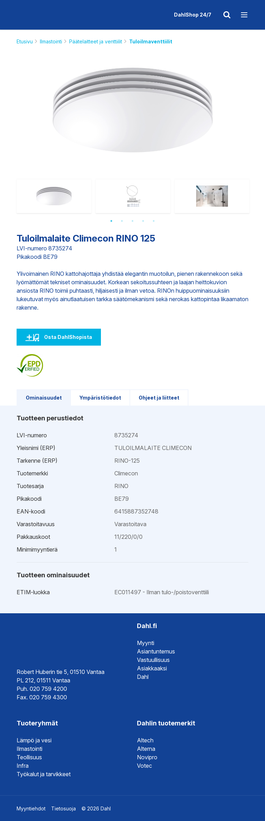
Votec (144, 765)
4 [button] (143, 221)
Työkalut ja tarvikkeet (44, 774)
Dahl (143, 676)
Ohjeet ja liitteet (159, 398)
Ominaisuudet (44, 398)
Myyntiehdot (31, 808)
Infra (23, 765)
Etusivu (25, 41)
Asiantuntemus (156, 651)
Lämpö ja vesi (34, 740)
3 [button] (132, 221)
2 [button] (122, 221)
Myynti (145, 642)
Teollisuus (29, 757)
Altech (145, 740)
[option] (133, 110)
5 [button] (153, 221)
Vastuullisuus (153, 659)
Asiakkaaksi (152, 668)
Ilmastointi (51, 41)
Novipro (147, 757)
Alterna (146, 748)
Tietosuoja (63, 808)
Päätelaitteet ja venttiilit (95, 41)
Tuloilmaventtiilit (150, 41)
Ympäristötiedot (100, 398)
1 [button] (111, 221)
